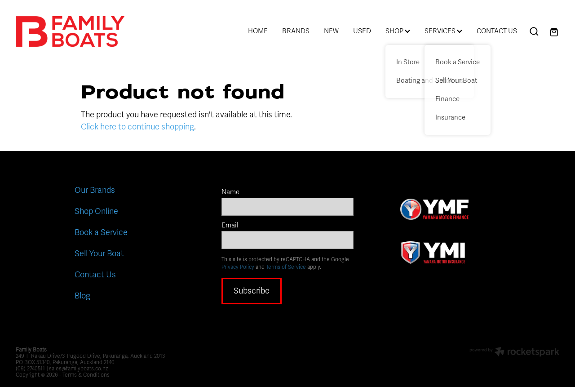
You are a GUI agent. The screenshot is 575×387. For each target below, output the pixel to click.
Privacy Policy (237, 267)
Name (230, 192)
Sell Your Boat (99, 253)
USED (362, 31)
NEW (331, 31)
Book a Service (101, 232)
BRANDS (296, 31)
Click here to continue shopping (137, 127)
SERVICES (443, 31)
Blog (82, 296)
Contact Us (95, 275)
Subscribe (252, 291)
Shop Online (96, 211)
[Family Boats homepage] (70, 31)
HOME (258, 31)
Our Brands (95, 190)
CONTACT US (497, 31)
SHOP (397, 31)
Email (230, 225)
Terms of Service (286, 267)
